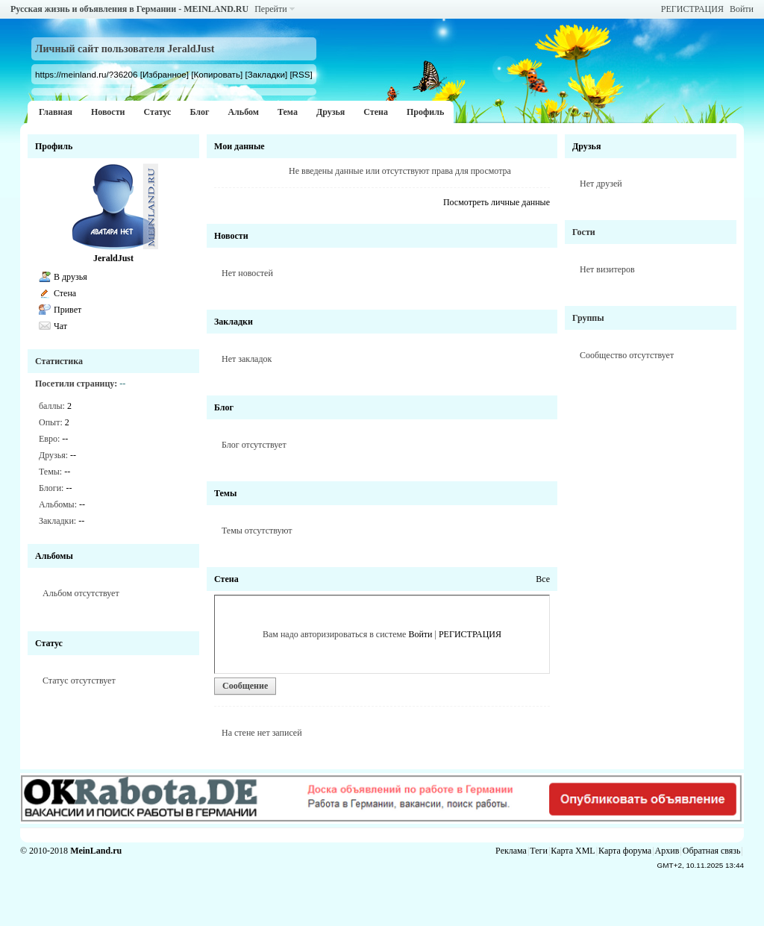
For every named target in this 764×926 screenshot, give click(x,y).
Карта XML (573, 850)
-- (65, 439)
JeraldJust (113, 258)
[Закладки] (266, 74)
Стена (375, 112)
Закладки (233, 321)
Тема (288, 112)
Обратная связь (712, 850)
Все (543, 579)
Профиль (425, 112)
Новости (108, 112)
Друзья (330, 112)
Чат (60, 326)
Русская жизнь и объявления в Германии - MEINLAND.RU (129, 9)
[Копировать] (216, 74)
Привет (67, 309)
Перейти (270, 9)
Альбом (243, 112)
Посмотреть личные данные (496, 202)
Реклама (511, 850)
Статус (157, 112)
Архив (667, 850)
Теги (539, 850)
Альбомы (54, 556)
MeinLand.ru (96, 850)
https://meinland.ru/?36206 (86, 74)
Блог (199, 112)
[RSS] (300, 74)
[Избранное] (164, 74)
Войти (742, 9)
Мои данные (239, 146)
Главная (55, 112)
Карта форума (624, 850)
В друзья (70, 277)
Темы (225, 493)
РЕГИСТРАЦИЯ (692, 9)
